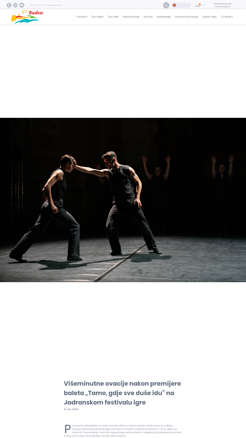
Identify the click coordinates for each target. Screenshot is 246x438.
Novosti (148, 17)
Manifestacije (131, 17)
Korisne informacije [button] (186, 17)
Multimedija (164, 17)
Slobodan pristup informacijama (223, 5)
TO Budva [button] (227, 17)
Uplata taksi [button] (210, 17)
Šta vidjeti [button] (97, 17)
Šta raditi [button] (113, 17)
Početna (82, 17)
